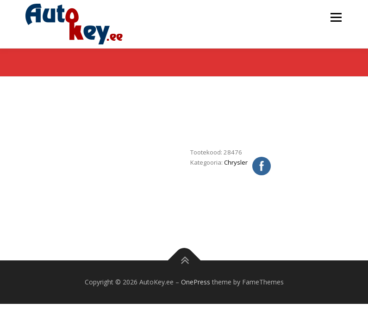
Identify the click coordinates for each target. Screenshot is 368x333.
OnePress (195, 282)
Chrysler (236, 162)
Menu (336, 17)
